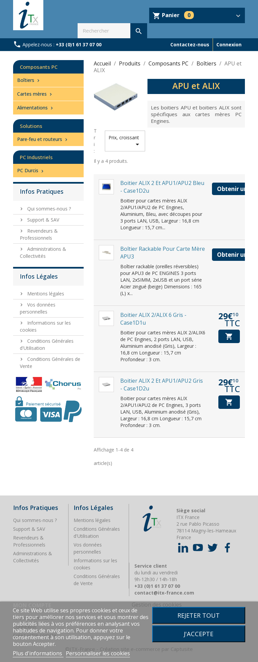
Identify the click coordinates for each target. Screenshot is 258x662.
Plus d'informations (38, 653)
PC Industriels (36, 157)
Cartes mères (35, 94)
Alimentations (35, 107)
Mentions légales (45, 293)
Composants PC (38, 66)
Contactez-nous (189, 44)
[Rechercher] (112, 30)
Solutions (31, 126)
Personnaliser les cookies (98, 653)
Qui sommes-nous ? (48, 208)
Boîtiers (29, 80)
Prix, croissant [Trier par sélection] (125, 141)
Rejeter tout (198, 615)
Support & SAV (42, 220)
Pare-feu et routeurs (43, 139)
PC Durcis (31, 170)
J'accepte (198, 633)
